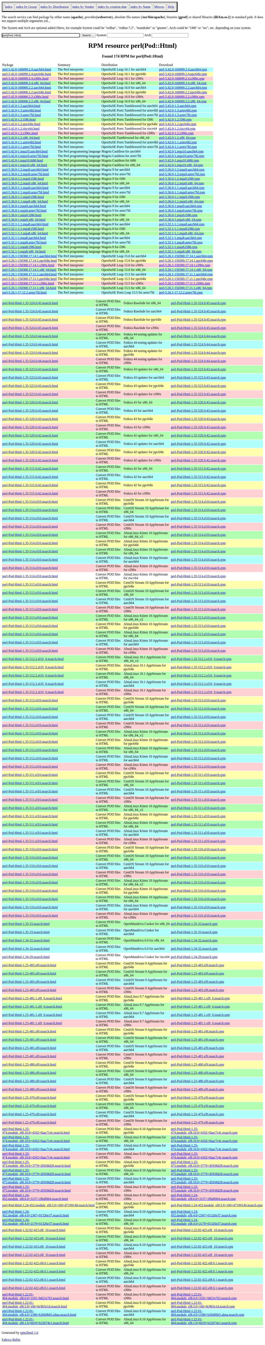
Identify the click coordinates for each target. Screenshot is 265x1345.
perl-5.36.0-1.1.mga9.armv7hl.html (25, 192)
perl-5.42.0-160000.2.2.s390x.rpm (182, 96)
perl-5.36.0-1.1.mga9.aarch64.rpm (181, 188)
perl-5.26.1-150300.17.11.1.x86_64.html (29, 288)
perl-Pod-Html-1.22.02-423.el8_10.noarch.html (33, 1230)
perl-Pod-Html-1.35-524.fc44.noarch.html (30, 336)
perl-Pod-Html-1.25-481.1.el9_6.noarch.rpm (200, 998)
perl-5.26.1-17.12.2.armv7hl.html (24, 292)
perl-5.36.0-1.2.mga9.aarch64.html (25, 169)
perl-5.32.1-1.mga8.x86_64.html (23, 251)
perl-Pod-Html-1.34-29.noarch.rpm (194, 957)
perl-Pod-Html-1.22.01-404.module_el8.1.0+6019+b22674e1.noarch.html (35, 1321)
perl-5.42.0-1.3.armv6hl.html (21, 110)
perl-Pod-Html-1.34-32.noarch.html (26, 940)
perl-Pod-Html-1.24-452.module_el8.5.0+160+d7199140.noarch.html (48, 1205)
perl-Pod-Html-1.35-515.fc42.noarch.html (30, 468)
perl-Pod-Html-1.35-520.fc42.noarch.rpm (198, 435)
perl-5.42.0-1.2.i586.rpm (175, 119)
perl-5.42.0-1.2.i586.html (19, 119)
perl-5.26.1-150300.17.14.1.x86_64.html (29, 269)
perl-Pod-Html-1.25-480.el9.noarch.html (29, 1064)
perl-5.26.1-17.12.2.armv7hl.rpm (181, 292)
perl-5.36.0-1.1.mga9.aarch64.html (25, 188)
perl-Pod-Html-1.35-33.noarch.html (26, 924)
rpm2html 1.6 (29, 1332)
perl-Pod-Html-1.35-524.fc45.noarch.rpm (198, 303)
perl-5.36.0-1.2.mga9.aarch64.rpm (181, 169)
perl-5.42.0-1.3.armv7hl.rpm (178, 115)
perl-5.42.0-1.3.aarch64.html (21, 106)
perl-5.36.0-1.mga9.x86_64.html (23, 219)
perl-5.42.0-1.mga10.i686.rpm (179, 160)
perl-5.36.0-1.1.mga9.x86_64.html (25, 201)
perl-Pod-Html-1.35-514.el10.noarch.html (30, 501)
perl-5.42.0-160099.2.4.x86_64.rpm (182, 83)
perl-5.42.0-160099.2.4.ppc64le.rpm (183, 74)
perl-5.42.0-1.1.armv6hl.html (21, 142)
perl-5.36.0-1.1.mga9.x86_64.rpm (181, 201)
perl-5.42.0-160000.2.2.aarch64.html (26, 87)
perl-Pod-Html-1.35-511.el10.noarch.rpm (198, 775)
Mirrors (159, 6)
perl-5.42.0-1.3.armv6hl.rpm (178, 110)
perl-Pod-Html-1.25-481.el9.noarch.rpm (197, 1031)
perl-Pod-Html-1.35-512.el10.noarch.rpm (198, 700)
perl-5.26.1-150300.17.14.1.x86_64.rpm (185, 269)
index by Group (26, 6)
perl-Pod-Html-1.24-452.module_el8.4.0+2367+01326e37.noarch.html (35, 1213)
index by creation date (112, 6)
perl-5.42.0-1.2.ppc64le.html (21, 124)
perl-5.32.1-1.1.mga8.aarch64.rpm (181, 224)
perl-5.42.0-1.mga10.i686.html (22, 160)
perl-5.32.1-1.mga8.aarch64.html (24, 238)
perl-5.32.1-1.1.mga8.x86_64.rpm (181, 233)
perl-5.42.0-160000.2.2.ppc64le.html (26, 92)
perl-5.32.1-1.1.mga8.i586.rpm (179, 229)
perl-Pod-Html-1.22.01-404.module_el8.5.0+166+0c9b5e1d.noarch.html (34, 1304)
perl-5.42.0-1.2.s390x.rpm (176, 133)
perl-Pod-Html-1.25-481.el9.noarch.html (29, 1031)
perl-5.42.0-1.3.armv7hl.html (21, 115)
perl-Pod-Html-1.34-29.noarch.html (26, 957)
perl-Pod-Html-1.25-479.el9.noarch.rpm (197, 1097)
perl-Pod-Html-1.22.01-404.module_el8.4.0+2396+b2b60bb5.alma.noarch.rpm (207, 1312)
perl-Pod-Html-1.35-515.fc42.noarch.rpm (198, 468)
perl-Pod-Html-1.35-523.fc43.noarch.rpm (198, 369)
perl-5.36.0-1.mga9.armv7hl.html (24, 210)
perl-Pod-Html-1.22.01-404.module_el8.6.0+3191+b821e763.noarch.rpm (204, 1296)
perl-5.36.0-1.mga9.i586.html (21, 215)
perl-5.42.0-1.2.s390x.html (20, 133)
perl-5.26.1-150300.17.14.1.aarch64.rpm (186, 256)
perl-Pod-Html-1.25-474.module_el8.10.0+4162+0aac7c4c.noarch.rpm (204, 1130)
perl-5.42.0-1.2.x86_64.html (21, 137)
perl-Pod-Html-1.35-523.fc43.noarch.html (30, 369)
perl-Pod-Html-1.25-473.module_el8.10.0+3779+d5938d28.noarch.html (36, 1163)
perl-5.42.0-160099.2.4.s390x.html (25, 78)
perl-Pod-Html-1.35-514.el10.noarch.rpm (198, 501)
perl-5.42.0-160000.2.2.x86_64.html (26, 101)
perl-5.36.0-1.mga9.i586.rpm (178, 215)
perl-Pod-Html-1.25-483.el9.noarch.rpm (197, 965)
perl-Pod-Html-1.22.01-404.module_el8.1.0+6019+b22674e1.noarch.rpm (204, 1321)
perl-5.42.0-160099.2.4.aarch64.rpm (183, 69)
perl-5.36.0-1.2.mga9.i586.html (23, 178)
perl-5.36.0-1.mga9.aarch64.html (24, 206)
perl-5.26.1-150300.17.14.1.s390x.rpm (184, 265)
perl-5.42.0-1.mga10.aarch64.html (25, 151)
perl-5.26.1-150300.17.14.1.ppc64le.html (29, 260)
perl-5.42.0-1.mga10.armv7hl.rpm (181, 156)
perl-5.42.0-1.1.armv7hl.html (21, 147)
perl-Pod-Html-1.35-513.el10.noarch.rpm (198, 584)
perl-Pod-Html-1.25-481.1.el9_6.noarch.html (32, 998)
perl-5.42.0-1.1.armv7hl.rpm (178, 147)
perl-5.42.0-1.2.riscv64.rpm (177, 128)
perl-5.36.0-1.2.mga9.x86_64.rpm (181, 183)
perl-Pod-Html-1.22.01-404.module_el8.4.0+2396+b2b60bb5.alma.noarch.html (39, 1312)
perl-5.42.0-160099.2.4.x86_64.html (26, 83)
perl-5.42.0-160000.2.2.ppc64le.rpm (183, 92)
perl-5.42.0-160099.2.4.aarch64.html (26, 69)
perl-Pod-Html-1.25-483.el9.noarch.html (29, 965)
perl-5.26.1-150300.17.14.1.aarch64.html (29, 256)
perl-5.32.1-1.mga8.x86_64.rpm (180, 251)
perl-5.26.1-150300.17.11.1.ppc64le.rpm (186, 279)
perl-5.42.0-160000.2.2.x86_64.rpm (182, 101)
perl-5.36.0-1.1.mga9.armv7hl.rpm (182, 192)
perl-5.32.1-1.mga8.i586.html (21, 247)
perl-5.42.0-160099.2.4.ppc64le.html (26, 74)
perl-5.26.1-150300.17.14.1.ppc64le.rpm (186, 260)
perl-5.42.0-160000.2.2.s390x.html (25, 96)
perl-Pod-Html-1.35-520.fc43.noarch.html (30, 402)
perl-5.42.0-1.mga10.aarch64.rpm (181, 151)
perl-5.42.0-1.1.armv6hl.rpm (178, 142)
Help (171, 6)
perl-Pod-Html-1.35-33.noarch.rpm (194, 924)
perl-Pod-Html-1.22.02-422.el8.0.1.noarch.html (33, 1263)
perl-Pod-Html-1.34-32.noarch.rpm (194, 940)
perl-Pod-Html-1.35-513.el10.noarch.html (30, 584)
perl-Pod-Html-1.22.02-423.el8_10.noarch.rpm (202, 1230)
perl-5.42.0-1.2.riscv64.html (21, 128)
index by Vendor (83, 6)
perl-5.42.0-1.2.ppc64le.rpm (177, 124)
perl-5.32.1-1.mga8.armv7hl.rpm (180, 242)
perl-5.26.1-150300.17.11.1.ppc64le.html (29, 279)
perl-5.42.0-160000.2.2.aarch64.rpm (183, 87)
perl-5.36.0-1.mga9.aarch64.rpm (180, 206)
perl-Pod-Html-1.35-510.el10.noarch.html (30, 849)
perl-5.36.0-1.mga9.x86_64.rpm (180, 219)
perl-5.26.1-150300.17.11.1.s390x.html (28, 283)
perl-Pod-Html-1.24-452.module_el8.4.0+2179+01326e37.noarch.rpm (204, 1221)
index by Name (140, 6)
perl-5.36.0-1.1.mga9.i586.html (23, 197)
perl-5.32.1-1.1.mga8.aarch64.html (25, 224)
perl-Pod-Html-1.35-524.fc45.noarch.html (30, 303)
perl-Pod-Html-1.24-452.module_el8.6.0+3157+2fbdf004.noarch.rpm (203, 1197)
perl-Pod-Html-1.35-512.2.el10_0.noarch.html (33, 659)
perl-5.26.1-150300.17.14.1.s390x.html (28, 265)
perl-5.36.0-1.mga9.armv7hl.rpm (180, 210)
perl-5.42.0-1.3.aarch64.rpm (177, 106)
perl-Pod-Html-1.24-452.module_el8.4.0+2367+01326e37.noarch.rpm (204, 1213)
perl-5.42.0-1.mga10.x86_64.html (24, 165)
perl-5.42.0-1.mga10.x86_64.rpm (181, 165)
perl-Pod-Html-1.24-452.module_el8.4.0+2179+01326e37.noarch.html (35, 1221)
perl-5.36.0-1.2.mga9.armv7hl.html (25, 174)
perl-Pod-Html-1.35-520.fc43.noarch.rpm (198, 402)
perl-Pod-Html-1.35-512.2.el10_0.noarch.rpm (201, 659)
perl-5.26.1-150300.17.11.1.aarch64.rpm (186, 274)
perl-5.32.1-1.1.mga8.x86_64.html (25, 233)
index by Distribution (54, 6)
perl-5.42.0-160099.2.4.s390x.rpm (182, 78)
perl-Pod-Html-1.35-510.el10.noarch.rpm (198, 849)
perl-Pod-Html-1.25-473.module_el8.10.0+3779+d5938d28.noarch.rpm (204, 1163)
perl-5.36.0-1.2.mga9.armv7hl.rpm (182, 174)
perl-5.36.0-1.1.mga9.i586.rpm (179, 197)
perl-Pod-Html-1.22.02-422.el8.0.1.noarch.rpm (202, 1263)
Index (8, 6)
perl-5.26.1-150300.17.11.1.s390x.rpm (184, 283)
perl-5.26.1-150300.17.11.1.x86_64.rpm (185, 288)
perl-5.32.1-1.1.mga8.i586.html (23, 229)
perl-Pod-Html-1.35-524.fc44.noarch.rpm (198, 336)
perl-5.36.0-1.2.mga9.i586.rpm (179, 178)
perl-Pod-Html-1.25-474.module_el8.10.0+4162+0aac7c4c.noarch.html (36, 1130)
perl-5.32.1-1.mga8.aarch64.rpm (180, 238)
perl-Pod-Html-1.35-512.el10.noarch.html (30, 700)
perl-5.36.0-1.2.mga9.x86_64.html (25, 183)
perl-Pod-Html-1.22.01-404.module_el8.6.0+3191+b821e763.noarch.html (35, 1296)
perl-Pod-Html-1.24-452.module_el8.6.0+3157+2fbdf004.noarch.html (35, 1197)
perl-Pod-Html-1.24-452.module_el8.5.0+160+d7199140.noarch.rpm (217, 1205)
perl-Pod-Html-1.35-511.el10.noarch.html (30, 775)
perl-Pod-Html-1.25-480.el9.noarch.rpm (197, 1064)
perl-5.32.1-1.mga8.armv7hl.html (24, 242)
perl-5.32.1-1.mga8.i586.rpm (178, 247)
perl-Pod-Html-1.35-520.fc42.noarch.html (30, 435)
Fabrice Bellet (11, 1339)
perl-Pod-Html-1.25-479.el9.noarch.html (29, 1097)
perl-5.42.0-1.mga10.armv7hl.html (25, 156)
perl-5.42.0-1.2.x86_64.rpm (177, 137)
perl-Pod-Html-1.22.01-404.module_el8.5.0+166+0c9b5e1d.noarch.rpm (203, 1304)
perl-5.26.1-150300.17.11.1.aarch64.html (29, 274)
